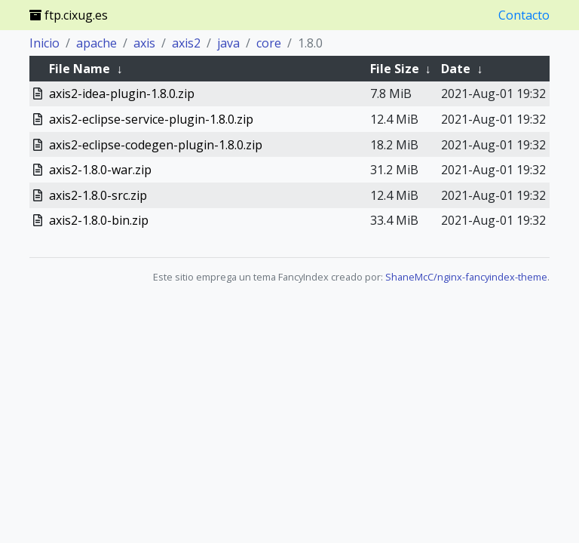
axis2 (186, 43)
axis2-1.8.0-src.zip (98, 195)
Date (455, 68)
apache (96, 43)
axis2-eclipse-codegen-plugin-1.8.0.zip (155, 145)
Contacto (524, 15)
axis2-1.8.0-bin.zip (99, 220)
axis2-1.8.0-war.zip (100, 169)
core (268, 43)
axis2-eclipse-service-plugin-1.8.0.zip (151, 119)
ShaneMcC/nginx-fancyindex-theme (466, 277)
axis (144, 43)
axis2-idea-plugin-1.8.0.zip (122, 93)
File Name (79, 68)
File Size (394, 68)
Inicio (44, 43)
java (228, 43)
